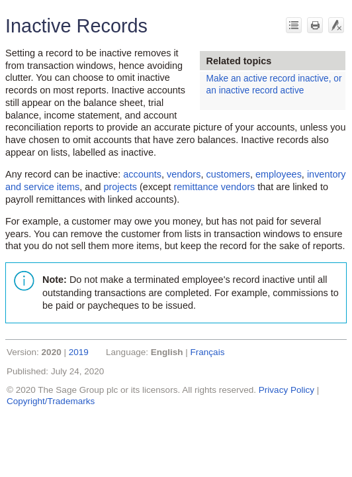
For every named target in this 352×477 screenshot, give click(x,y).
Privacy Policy (286, 390)
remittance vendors (214, 187)
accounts (142, 174)
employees (278, 174)
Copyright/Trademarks (51, 401)
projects (120, 187)
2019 (79, 352)
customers (228, 174)
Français (208, 352)
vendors (183, 174)
